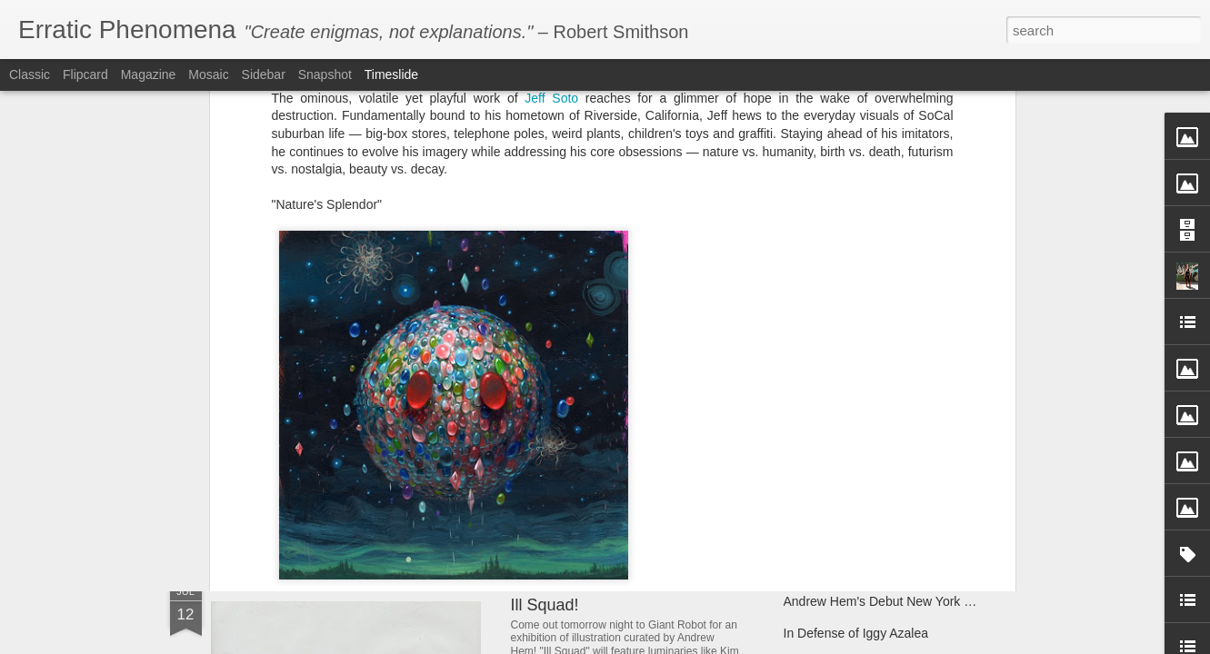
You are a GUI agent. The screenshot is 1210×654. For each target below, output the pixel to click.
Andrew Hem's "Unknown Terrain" (879, 483)
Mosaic (208, 74)
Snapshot (325, 74)
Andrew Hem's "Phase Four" (614, 466)
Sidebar (263, 74)
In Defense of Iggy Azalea (856, 633)
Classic (29, 74)
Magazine (148, 74)
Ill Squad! (545, 605)
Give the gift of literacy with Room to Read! (904, 419)
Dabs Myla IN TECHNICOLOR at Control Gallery (446, 422)
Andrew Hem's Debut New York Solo (887, 601)
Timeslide (391, 74)
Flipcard (85, 74)
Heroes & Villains (725, 309)
